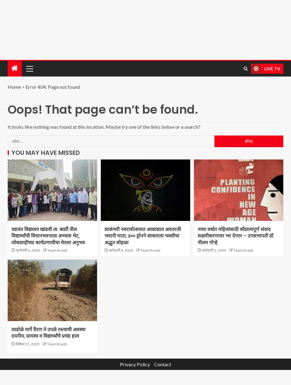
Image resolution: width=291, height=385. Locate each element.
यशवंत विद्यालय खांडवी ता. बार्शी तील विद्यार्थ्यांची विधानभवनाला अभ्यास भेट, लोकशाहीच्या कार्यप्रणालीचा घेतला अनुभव (48, 236)
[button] (29, 68)
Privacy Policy (135, 364)
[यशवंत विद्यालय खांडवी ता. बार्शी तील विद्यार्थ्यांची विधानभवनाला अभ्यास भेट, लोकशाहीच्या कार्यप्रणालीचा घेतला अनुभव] (52, 190)
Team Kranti (57, 250)
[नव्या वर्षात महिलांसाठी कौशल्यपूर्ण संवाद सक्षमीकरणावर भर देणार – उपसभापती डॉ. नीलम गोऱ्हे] (238, 190)
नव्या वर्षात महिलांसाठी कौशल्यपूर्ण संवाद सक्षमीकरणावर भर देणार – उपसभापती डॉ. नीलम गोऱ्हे (236, 236)
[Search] (246, 69)
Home (14, 87)
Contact (162, 364)
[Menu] (29, 68)
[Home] (14, 68)
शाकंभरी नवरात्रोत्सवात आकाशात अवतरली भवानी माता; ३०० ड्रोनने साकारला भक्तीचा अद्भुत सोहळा (142, 236)
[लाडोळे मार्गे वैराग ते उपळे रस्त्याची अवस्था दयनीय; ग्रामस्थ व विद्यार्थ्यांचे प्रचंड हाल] (52, 290)
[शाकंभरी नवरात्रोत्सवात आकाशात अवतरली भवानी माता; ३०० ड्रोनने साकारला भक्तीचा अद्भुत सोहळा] (145, 190)
